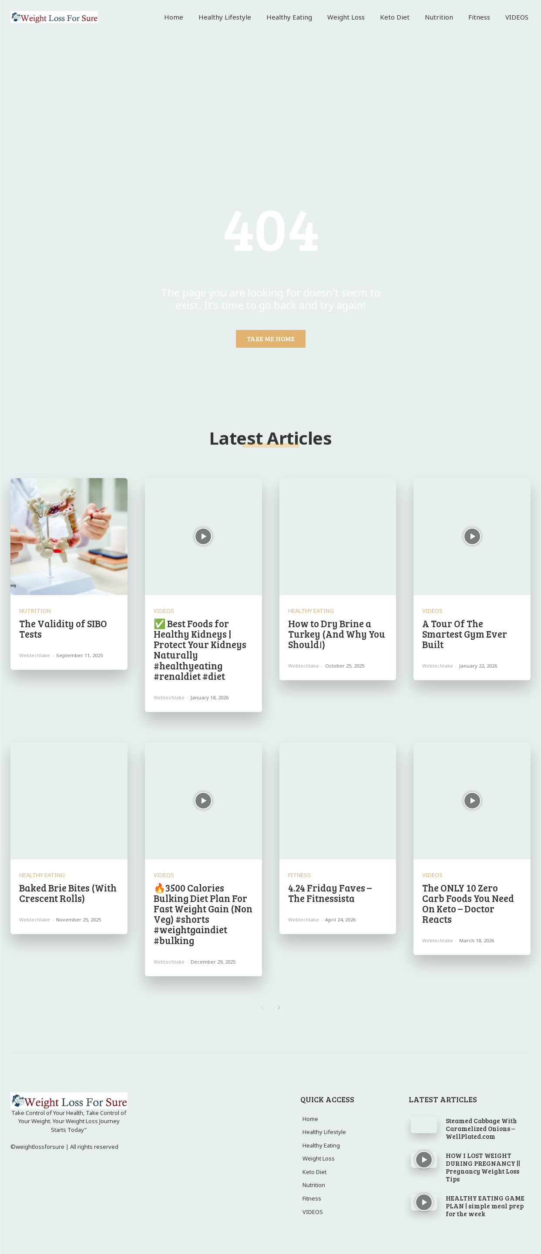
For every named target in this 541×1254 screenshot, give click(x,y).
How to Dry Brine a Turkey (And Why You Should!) (336, 634)
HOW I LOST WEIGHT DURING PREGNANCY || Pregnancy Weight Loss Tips (483, 1167)
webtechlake (34, 655)
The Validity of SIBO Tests (63, 628)
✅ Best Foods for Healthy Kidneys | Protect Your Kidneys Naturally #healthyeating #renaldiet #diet (200, 649)
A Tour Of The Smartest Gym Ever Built (464, 634)
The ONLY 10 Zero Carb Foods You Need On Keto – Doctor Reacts (468, 903)
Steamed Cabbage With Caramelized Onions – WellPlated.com (481, 1128)
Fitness (299, 875)
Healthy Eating (311, 611)
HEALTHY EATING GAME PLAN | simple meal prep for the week (485, 1206)
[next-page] (279, 1008)
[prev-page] (262, 1008)
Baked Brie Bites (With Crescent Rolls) (68, 893)
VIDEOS (164, 611)
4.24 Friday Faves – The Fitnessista (330, 893)
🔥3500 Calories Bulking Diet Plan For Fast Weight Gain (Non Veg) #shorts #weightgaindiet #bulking (203, 914)
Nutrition (35, 611)
